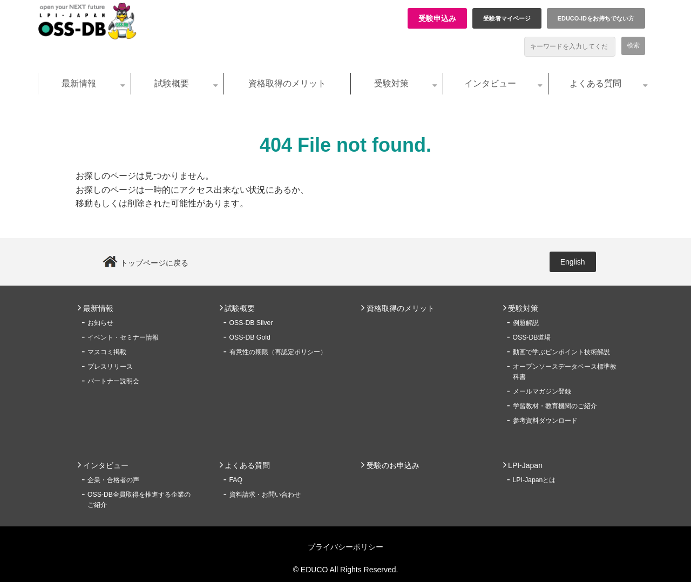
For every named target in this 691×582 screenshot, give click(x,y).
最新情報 (79, 83)
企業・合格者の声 (113, 480)
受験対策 (391, 83)
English (572, 262)
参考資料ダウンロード (545, 420)
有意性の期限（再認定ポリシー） (278, 352)
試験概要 (171, 83)
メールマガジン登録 (542, 391)
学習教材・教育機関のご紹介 (555, 406)
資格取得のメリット (287, 83)
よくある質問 (595, 83)
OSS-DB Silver (251, 323)
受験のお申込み (393, 465)
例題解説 (526, 323)
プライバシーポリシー (345, 547)
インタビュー (490, 83)
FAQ (236, 480)
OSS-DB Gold (249, 337)
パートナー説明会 (113, 381)
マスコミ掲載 (106, 352)
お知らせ (100, 323)
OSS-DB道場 (532, 337)
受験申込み (437, 18)
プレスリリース (110, 366)
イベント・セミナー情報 (123, 337)
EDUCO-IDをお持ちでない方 (596, 18)
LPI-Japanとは (534, 480)
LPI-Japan (525, 465)
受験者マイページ (507, 18)
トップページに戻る (154, 263)
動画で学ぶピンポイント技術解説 (561, 352)
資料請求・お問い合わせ (265, 494)
